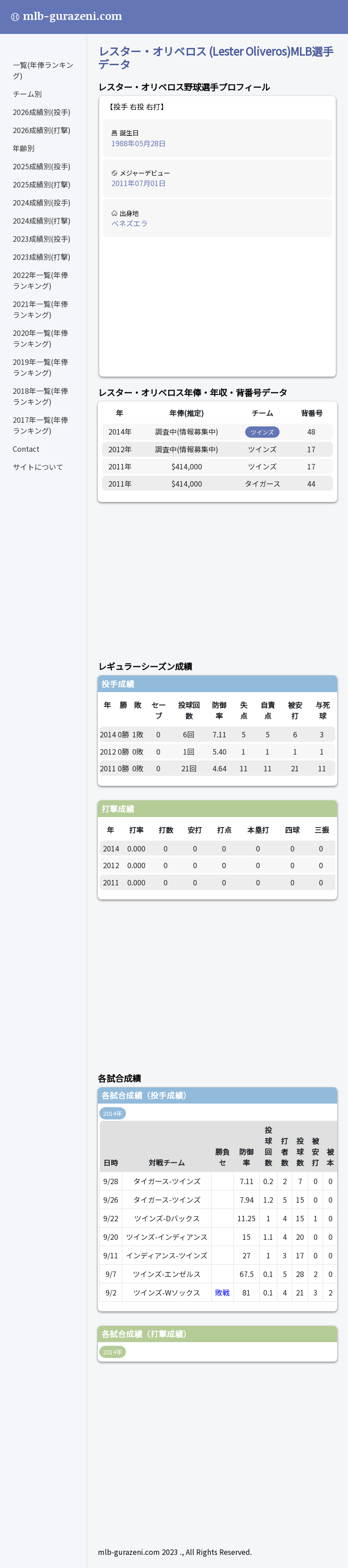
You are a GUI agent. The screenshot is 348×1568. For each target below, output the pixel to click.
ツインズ (262, 432)
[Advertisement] (217, 307)
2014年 (112, 1113)
